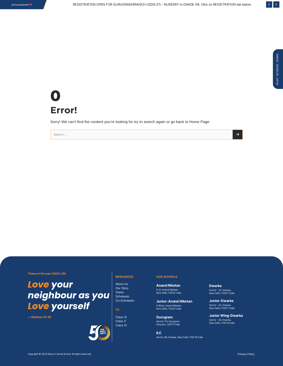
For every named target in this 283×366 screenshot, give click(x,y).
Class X (121, 321)
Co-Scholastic (163, 32)
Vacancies (194, 32)
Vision (102, 32)
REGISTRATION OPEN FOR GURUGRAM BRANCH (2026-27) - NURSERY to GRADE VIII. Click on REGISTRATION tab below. (162, 4)
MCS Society (89, 32)
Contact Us (180, 32)
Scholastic (131, 32)
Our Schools (115, 32)
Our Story (122, 288)
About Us (122, 284)
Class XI (121, 325)
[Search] (237, 134)
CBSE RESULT (146, 32)
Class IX (121, 317)
